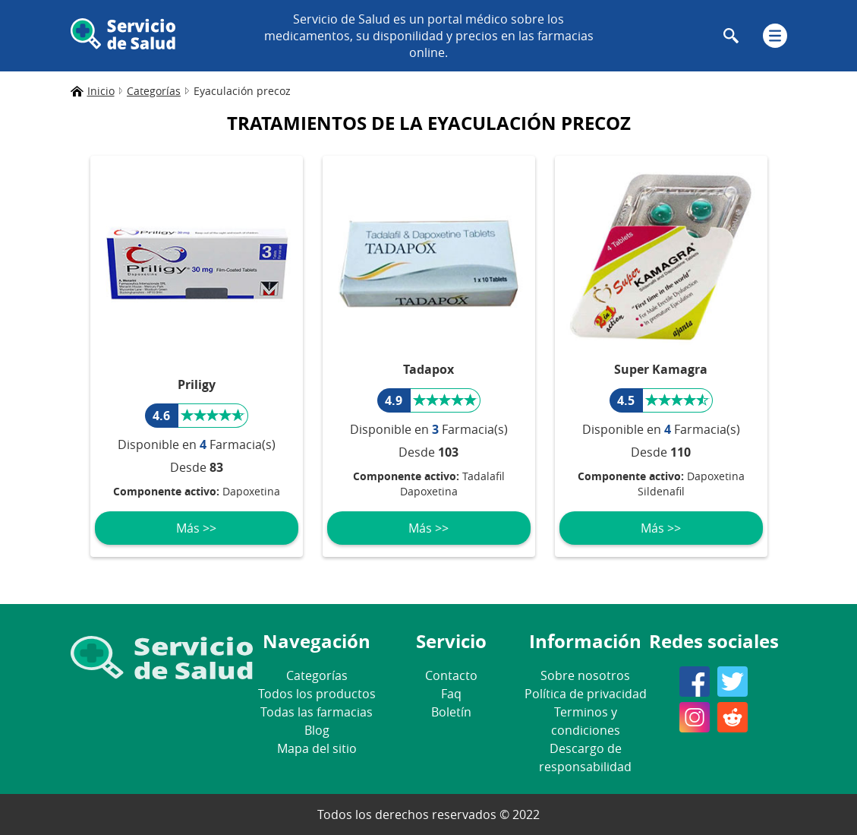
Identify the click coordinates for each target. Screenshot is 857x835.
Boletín (451, 712)
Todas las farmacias (316, 712)
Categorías (317, 675)
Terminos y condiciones (585, 721)
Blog (316, 730)
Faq (451, 693)
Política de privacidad (586, 693)
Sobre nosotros (585, 675)
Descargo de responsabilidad (585, 757)
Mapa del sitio (317, 748)
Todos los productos (317, 693)
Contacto (451, 675)
